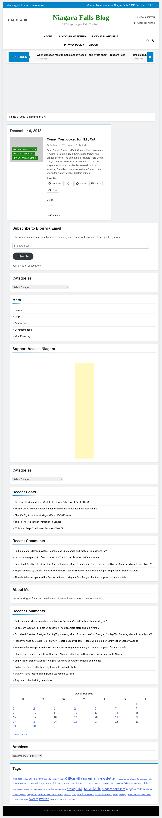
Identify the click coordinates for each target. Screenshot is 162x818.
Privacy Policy (74, 44)
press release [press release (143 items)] (133, 794)
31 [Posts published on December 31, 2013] (34, 726)
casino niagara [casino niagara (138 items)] (58, 779)
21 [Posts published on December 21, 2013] (116, 717)
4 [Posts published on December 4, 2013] (54, 708)
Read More (53, 215)
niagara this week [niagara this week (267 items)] (83, 794)
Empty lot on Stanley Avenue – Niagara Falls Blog (41, 660)
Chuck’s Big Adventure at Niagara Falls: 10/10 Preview (43, 515)
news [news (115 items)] (40, 789)
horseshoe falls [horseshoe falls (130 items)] (121, 783)
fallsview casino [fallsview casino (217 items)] (43, 783)
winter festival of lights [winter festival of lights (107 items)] (66, 799)
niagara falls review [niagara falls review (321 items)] (139, 789)
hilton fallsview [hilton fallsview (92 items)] (92, 783)
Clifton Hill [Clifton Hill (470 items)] (73, 778)
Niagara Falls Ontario (25, 158)
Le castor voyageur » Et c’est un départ (35, 557)
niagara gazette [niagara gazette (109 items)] (19, 795)
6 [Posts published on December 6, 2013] (95, 708)
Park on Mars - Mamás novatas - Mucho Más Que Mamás (45, 551)
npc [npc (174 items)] (110, 794)
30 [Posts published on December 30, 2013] (14, 726)
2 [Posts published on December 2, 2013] (13, 708)
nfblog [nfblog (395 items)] (71, 789)
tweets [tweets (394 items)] (33, 799)
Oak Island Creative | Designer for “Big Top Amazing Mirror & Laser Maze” (53, 564)
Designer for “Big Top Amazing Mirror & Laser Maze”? (124, 564)
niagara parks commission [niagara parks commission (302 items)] (43, 794)
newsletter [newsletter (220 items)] (48, 789)
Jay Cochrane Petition (72, 36)
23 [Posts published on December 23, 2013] (14, 721)
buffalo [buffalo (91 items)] (25, 779)
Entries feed (21, 323)
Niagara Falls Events (24, 149)
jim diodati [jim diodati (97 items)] (132, 783)
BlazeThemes (111, 810)
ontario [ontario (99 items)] (115, 795)
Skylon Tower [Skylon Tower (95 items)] (17, 799)
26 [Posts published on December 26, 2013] (75, 721)
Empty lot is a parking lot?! (93, 551)
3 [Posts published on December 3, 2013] (34, 708)
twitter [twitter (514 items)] (44, 799)
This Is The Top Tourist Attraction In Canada (38, 521)
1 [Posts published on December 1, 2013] (136, 703)
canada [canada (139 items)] (47, 779)
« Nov (15, 734)
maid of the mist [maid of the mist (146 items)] (145, 783)
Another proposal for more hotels (108, 577)
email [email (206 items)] (84, 778)
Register (19, 310)
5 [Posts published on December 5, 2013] (75, 708)
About (48, 36)
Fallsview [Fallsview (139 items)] (29, 783)
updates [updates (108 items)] (53, 799)
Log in (18, 316)
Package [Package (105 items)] (122, 795)
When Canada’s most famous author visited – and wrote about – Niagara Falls (114, 5)
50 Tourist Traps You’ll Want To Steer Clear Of (39, 528)
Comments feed (23, 329)
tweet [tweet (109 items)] (26, 799)
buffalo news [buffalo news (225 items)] (36, 778)
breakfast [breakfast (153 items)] (17, 779)
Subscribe (23, 256)
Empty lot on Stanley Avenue (123, 570)
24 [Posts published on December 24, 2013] (34, 721)
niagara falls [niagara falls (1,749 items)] (88, 788)
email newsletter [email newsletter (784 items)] (102, 778)
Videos (93, 44)
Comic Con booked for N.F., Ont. (71, 139)
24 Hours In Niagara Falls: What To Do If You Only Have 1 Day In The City (53, 502)
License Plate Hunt (105, 36)
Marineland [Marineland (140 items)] (17, 789)
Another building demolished (86, 660)
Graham (54, 145)
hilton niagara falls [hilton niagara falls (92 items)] (106, 783)
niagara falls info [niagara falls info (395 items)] (113, 789)
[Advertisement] (81, 87)
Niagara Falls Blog (81, 17)
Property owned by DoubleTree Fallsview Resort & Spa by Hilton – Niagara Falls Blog (59, 570)
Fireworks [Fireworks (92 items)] (81, 783)
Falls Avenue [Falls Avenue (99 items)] (142, 779)
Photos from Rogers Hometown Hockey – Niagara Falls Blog (47, 654)
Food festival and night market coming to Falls (51, 667)
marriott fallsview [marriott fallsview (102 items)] (30, 789)
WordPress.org (22, 336)
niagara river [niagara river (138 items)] (65, 794)
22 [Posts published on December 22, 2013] (137, 717)
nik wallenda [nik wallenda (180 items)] (101, 794)
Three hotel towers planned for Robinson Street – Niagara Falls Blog (51, 577)
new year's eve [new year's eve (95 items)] (60, 790)
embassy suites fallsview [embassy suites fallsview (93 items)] (127, 779)
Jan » (24, 734)
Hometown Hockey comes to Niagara (103, 654)
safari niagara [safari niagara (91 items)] (145, 795)
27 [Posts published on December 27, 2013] (96, 721)
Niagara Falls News (23, 154)
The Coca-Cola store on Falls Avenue (79, 557)
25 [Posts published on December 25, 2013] (55, 721)
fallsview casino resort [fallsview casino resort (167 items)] (65, 783)
